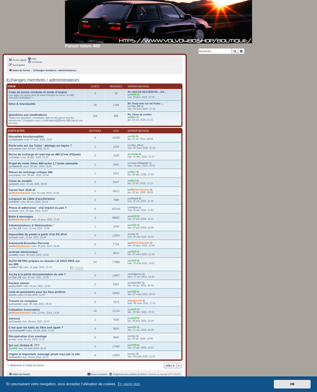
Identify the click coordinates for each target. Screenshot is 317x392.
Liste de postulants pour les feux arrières (37, 292)
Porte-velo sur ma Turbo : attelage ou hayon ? (40, 145)
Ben (133, 117)
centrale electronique (23, 252)
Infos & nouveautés (22, 103)
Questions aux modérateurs (28, 114)
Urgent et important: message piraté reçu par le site (44, 354)
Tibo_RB (135, 106)
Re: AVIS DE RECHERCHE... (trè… (147, 92)
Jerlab (134, 154)
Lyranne (16, 148)
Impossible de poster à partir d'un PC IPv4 (38, 234)
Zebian (16, 157)
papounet (136, 300)
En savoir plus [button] (129, 384)
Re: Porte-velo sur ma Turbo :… (146, 103)
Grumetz (16, 304)
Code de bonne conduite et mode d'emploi (38, 92)
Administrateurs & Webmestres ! (31, 225)
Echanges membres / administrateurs (42, 80)
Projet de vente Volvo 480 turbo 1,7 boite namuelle (43, 163)
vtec (133, 234)
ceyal (15, 237)
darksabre (17, 139)
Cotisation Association (24, 309)
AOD (133, 94)
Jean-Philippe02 (140, 163)
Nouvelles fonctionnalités (26, 136)
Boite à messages (21, 216)
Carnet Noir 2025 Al (22, 190)
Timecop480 (18, 330)
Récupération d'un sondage (28, 336)
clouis (15, 210)
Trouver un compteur (23, 301)
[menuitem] (32, 58)
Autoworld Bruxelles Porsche (29, 243)
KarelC (16, 201)
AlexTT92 (17, 267)
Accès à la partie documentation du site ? (37, 274)
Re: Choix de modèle (140, 114)
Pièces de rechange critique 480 (31, 172)
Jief (133, 136)
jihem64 (16, 357)
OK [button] (292, 384)
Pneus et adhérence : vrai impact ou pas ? (38, 207)
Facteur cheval (19, 283)
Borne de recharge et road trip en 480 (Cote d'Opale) (45, 154)
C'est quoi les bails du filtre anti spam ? (36, 327)
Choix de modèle (20, 181)
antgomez (136, 274)
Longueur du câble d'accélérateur (32, 198)
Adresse (14, 318)
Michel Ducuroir (21, 193)
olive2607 (17, 286)
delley (15, 255)
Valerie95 (17, 166)
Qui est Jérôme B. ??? (24, 345)
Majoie (134, 198)
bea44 (15, 184)
